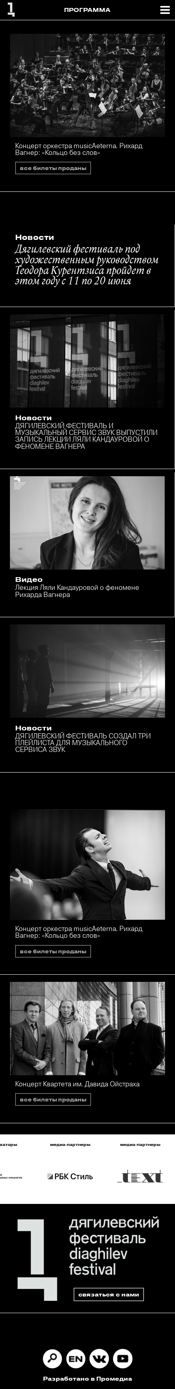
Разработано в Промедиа (87, 1378)
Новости (34, 237)
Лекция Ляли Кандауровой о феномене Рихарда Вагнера (77, 590)
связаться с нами (108, 1294)
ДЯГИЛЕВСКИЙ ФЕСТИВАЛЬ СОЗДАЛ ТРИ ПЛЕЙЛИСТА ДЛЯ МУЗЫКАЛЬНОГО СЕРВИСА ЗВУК (83, 743)
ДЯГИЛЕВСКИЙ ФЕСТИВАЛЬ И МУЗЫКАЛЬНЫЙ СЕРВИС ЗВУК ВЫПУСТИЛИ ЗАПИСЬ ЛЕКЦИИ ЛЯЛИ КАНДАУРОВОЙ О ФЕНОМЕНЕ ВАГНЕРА (86, 435)
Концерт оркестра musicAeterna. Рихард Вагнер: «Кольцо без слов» (78, 148)
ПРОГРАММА (87, 9)
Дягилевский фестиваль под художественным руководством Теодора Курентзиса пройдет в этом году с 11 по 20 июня (87, 266)
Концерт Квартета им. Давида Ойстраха (77, 1084)
